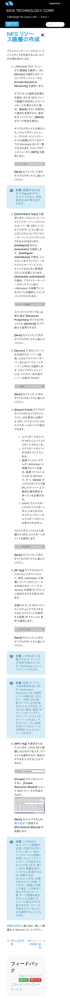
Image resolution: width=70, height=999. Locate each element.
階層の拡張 (13, 925)
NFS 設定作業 (17, 942)
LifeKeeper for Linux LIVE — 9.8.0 (28, 16)
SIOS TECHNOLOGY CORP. (30, 11)
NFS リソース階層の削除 (34, 944)
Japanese (56, 3)
